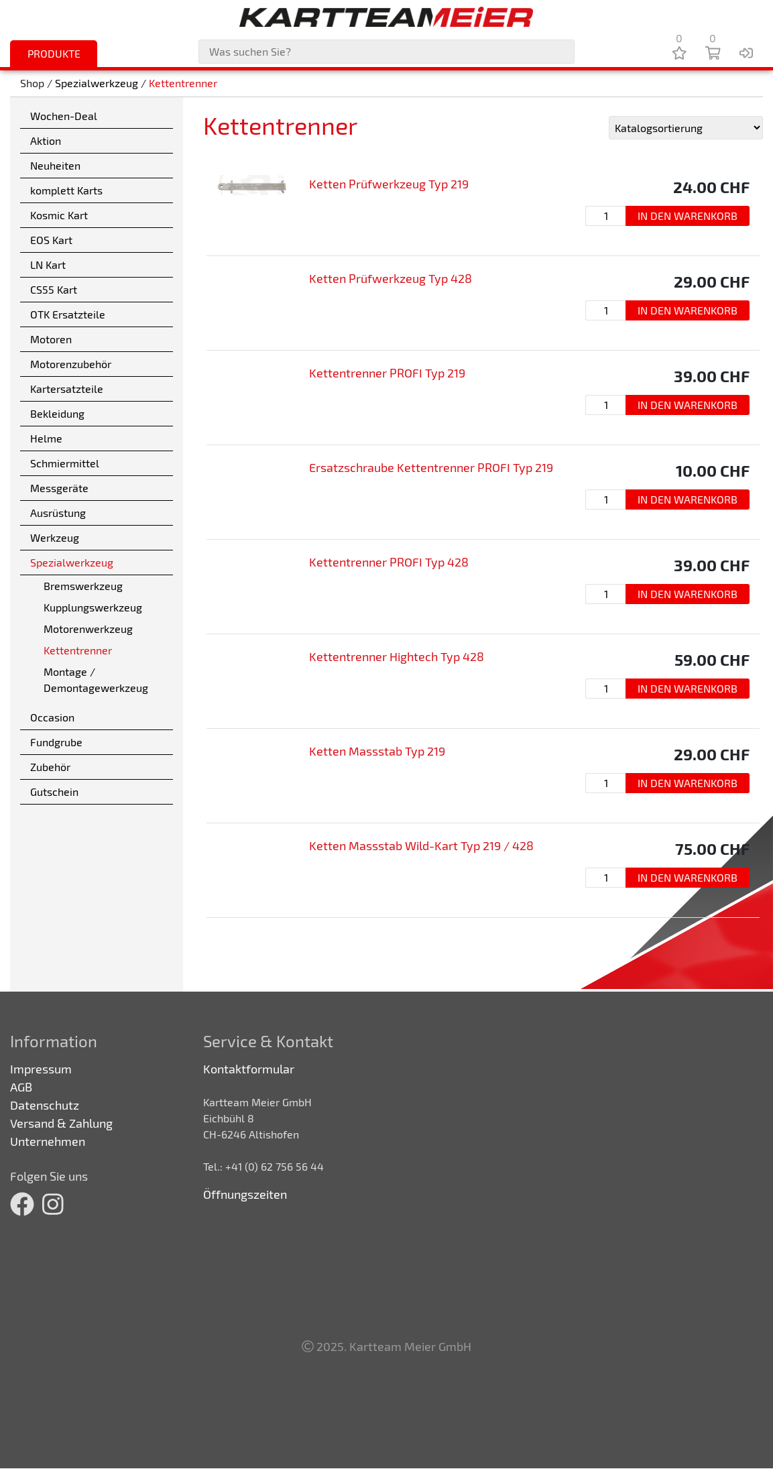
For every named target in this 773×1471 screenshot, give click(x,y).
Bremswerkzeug (83, 585)
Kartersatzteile (66, 388)
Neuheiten (55, 165)
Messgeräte (59, 487)
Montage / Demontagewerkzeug (96, 679)
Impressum (41, 1068)
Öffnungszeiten (245, 1194)
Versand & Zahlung (61, 1123)
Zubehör (50, 766)
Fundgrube (56, 742)
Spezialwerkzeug (96, 83)
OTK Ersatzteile (67, 314)
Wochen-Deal (63, 115)
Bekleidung (57, 413)
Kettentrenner (183, 83)
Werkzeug (54, 537)
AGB (21, 1086)
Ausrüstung (58, 512)
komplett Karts (66, 190)
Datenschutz (44, 1105)
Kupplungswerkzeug (93, 607)
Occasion (52, 717)
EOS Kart (51, 239)
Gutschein (54, 791)
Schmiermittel (64, 463)
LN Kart (48, 264)
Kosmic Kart (59, 215)
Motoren (51, 339)
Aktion (45, 140)
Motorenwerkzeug (88, 628)
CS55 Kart (53, 289)
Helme (46, 438)
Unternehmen (47, 1141)
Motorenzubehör (70, 363)
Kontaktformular (248, 1068)
